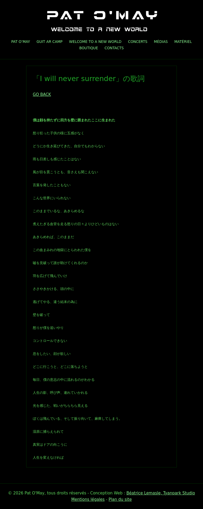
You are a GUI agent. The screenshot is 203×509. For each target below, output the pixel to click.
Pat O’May (20, 41)
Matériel (183, 41)
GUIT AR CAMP (49, 41)
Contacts (114, 48)
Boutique (88, 48)
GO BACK (42, 94)
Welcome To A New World (95, 41)
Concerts (137, 41)
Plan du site (120, 499)
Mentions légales (88, 499)
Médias (161, 41)
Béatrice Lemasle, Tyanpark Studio (160, 493)
